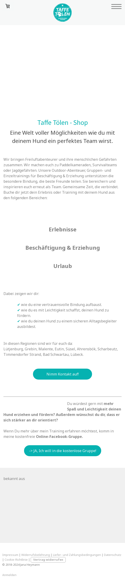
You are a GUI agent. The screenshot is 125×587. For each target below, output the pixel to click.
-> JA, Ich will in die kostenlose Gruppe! (62, 450)
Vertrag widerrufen (48, 560)
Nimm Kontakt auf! (62, 374)
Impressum (10, 555)
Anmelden (9, 575)
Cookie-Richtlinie (16, 560)
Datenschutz (112, 555)
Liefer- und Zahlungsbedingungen (77, 555)
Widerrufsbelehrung (35, 555)
